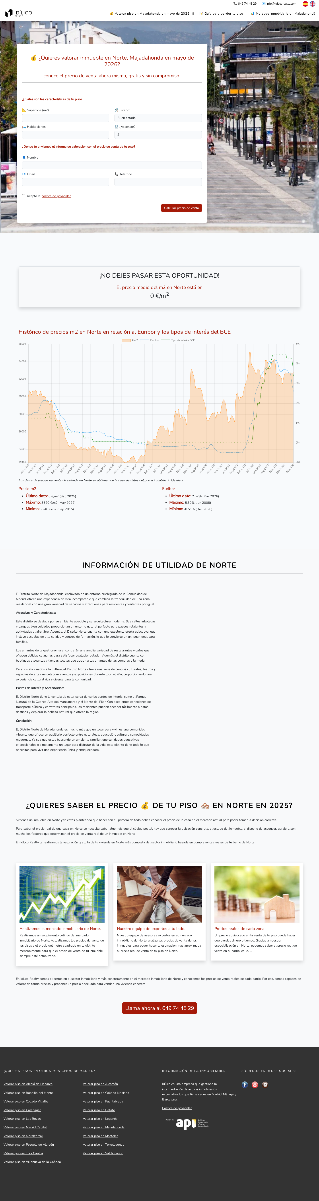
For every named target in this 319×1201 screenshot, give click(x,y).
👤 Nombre (30, 157)
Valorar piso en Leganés (100, 1118)
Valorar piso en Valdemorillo (103, 1153)
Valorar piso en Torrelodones (103, 1144)
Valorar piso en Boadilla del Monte (28, 1093)
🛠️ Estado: (122, 110)
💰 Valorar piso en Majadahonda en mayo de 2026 (149, 13)
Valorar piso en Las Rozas (22, 1118)
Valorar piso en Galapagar (22, 1110)
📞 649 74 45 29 (245, 4)
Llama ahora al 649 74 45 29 (159, 1008)
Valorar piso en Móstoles (100, 1136)
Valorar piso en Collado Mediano (106, 1093)
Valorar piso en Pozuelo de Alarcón (29, 1144)
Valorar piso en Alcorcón (100, 1084)
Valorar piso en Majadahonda (103, 1127)
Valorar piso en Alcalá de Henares (28, 1084)
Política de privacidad (177, 1108)
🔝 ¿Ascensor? (125, 126)
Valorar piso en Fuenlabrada (103, 1101)
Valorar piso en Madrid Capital (25, 1127)
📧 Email (28, 174)
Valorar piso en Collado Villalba (26, 1101)
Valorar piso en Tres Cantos (23, 1153)
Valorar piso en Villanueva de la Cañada (32, 1162)
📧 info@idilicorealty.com (279, 4)
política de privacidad (56, 196)
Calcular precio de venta (181, 208)
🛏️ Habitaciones (34, 126)
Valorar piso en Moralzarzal (23, 1136)
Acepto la (49, 196)
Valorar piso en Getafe (99, 1110)
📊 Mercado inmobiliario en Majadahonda (283, 13)
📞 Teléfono (123, 174)
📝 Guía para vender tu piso (221, 13)
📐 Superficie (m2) (35, 110)
